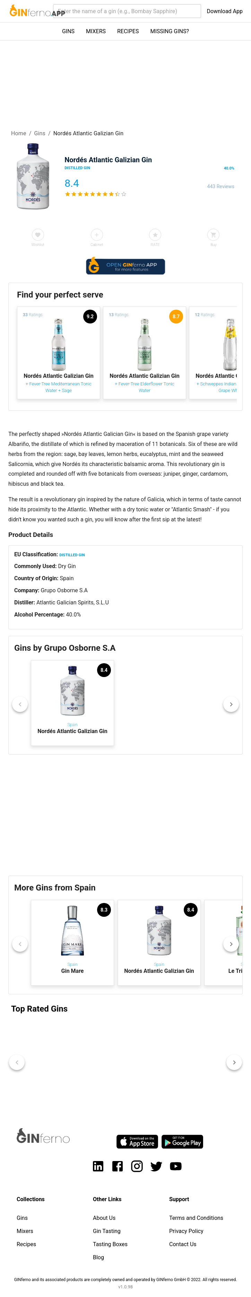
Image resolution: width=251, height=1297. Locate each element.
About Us (104, 1218)
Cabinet (96, 245)
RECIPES (128, 31)
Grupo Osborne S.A (64, 590)
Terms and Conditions (196, 1218)
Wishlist (38, 245)
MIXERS (96, 31)
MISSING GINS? (169, 31)
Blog (98, 1257)
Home (18, 133)
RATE (155, 245)
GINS (68, 31)
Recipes (26, 1244)
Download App (225, 11)
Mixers (25, 1231)
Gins (39, 133)
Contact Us (183, 1244)
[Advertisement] (125, 815)
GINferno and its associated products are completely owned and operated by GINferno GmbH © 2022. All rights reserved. (125, 1279)
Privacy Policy (186, 1231)
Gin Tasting (107, 1231)
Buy (213, 245)
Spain (67, 578)
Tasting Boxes (110, 1244)
